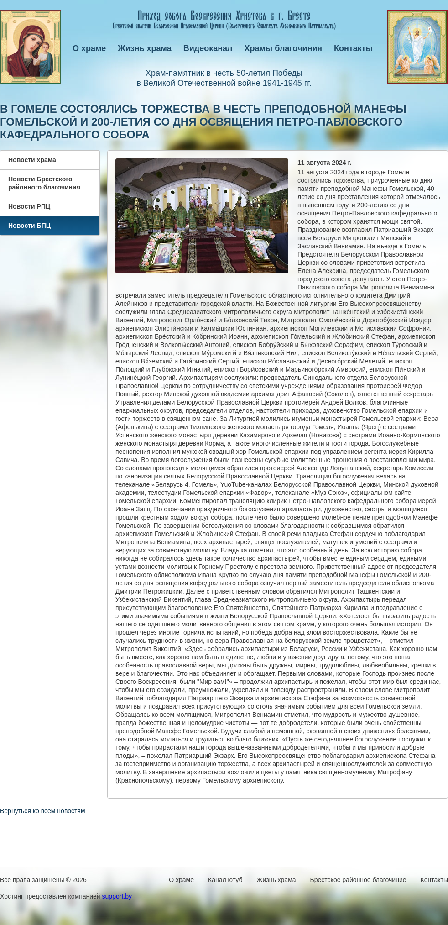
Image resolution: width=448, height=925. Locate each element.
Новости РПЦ (29, 206)
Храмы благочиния (284, 48)
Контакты (353, 48)
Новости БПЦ (29, 225)
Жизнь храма (144, 48)
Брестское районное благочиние (358, 879)
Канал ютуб (225, 879)
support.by (117, 896)
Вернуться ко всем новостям (42, 811)
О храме (89, 48)
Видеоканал (208, 48)
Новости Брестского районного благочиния (44, 183)
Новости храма (32, 159)
